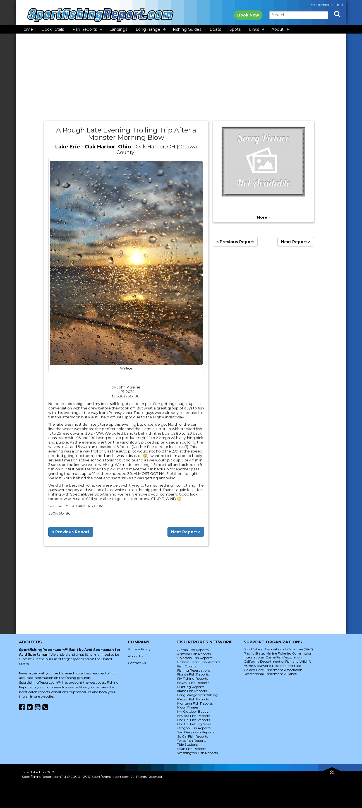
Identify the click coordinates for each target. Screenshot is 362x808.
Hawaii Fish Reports (193, 683)
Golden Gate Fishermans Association (273, 670)
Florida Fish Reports (193, 674)
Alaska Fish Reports (192, 650)
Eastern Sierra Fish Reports (198, 662)
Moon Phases (187, 707)
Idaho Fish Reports (192, 691)
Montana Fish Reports (195, 703)
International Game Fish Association (273, 657)
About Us (135, 656)
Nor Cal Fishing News (194, 724)
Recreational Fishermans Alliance (270, 674)
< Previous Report (71, 531)
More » (263, 217)
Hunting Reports (190, 687)
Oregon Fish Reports (193, 728)
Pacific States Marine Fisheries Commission (278, 653)
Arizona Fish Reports (194, 654)
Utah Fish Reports (191, 749)
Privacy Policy (139, 649)
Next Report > (185, 531)
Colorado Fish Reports (194, 658)
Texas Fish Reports (191, 740)
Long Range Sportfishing (197, 695)
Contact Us (137, 663)
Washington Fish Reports (197, 753)
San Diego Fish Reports (195, 732)
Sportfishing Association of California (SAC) (278, 649)
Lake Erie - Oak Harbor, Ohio (93, 147)
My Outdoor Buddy (192, 711)
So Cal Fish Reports (192, 736)
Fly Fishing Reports (192, 678)
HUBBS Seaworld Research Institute (272, 666)
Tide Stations (187, 744)
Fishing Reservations (193, 670)
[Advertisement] (180, 77)
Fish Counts (186, 666)
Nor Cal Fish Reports (193, 720)
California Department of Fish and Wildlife (277, 661)
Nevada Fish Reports (193, 716)
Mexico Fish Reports (193, 699)
